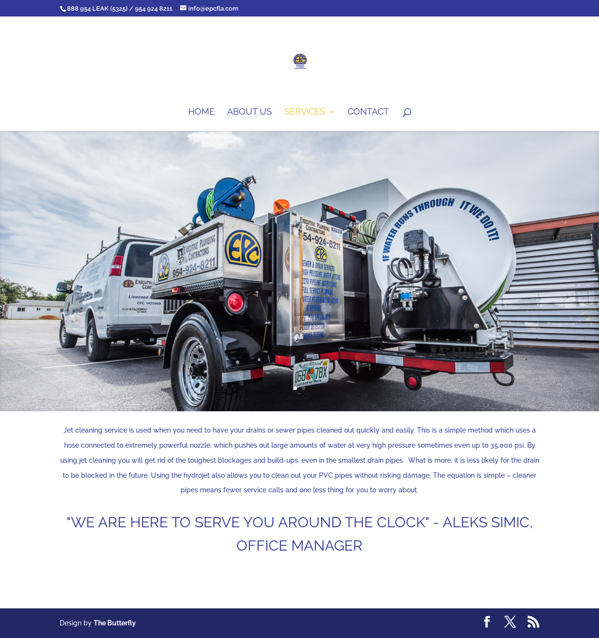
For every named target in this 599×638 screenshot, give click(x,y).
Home (201, 112)
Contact (368, 112)
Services (304, 112)
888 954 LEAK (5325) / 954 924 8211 (119, 8)
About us (249, 112)
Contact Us (299, 584)
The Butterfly (115, 623)
